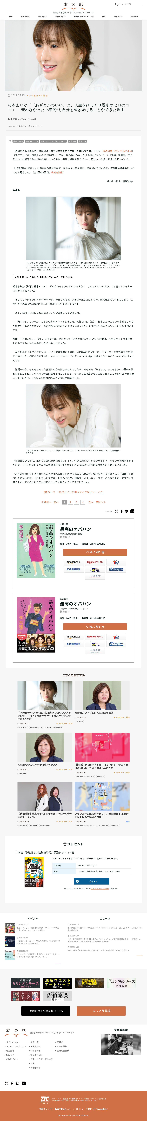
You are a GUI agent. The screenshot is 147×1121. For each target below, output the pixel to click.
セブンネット (116, 562)
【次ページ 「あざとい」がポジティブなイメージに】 (73, 492)
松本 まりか (18, 141)
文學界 (60, 1042)
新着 (10, 17)
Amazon (74, 562)
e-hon (95, 569)
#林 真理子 (79, 721)
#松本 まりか (22, 727)
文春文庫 (82, 141)
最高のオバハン (31, 141)
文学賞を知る (60, 17)
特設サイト (118, 17)
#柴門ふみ (100, 776)
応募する (85, 881)
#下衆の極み (89, 776)
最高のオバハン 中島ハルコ (117, 151)
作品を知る (42, 17)
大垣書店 (95, 576)
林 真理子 (72, 141)
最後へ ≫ (101, 502)
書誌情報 (134, 17)
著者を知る (25, 17)
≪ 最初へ (46, 502)
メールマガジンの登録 (100, 888)
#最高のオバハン (36, 727)
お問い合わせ (12, 1059)
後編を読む (57, 172)
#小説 (20, 126)
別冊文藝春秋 (63, 1050)
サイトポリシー (13, 1042)
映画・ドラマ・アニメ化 (84, 17)
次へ (90, 502)
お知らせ (10, 1055)
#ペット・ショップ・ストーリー (96, 825)
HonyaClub (116, 569)
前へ (56, 502)
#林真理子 (79, 776)
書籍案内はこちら (46, 1010)
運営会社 (10, 1050)
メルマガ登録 (101, 1011)
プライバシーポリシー (16, 1046)
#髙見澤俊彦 (22, 825)
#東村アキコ (115, 825)
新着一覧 (34, 1042)
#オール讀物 (44, 825)
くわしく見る (93, 552)
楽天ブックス (95, 562)
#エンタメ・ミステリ (33, 126)
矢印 (58, 963)
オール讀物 (62, 1046)
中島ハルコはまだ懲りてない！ (53, 141)
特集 (104, 17)
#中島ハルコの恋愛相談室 (53, 727)
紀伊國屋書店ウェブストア (74, 569)
